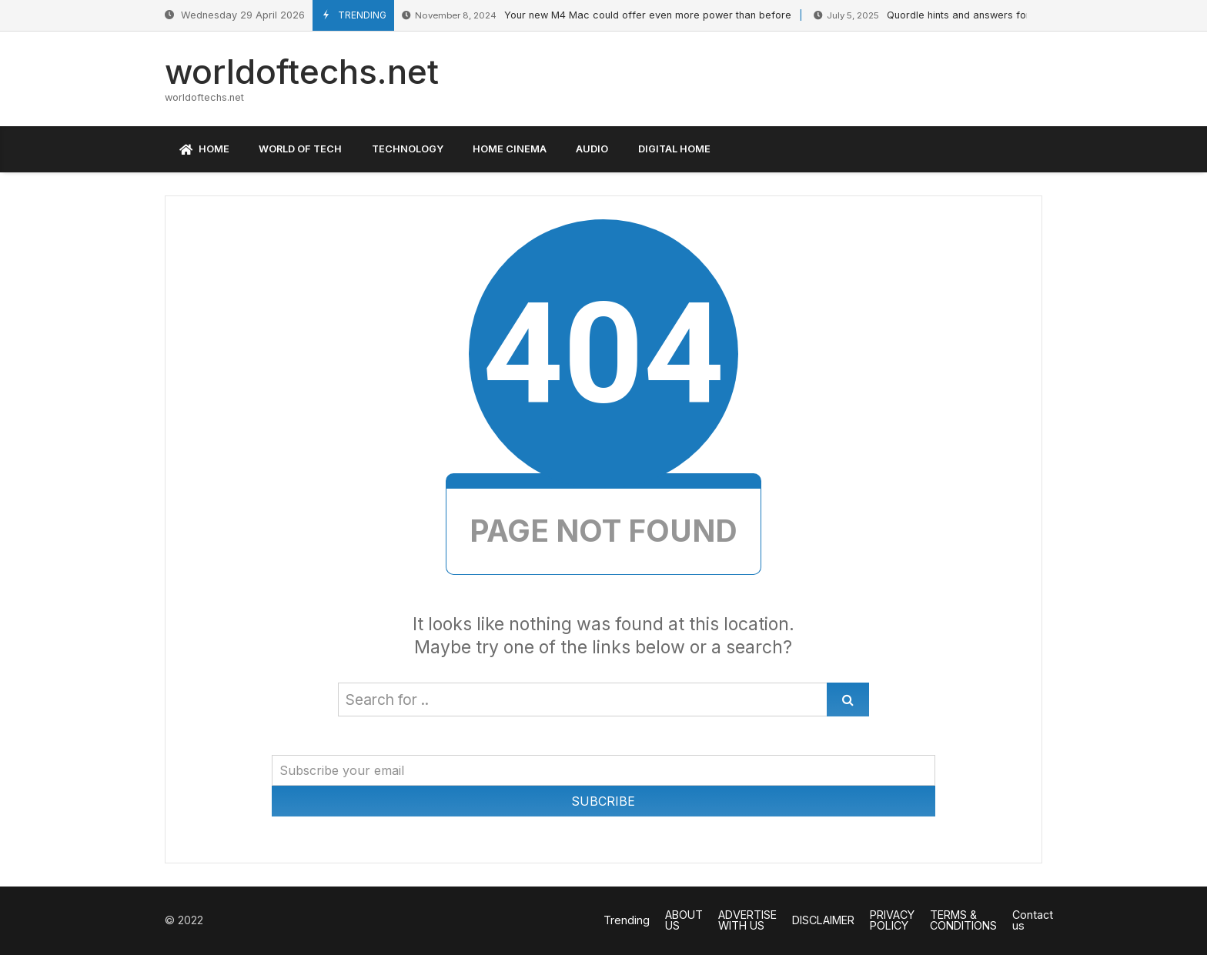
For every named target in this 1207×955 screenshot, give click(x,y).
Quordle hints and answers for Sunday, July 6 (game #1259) (991, 15)
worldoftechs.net (302, 71)
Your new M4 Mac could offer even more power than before (596, 15)
